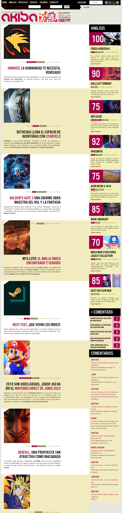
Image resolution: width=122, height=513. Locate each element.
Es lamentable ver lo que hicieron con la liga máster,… (104, 383)
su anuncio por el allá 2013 (35, 457)
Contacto (53, 2)
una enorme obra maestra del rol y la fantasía (35, 104)
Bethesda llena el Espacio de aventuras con (39, 70)
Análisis (12, 2)
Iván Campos (107, 259)
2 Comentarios (57, 440)
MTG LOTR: (41, 139)
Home (4, 2)
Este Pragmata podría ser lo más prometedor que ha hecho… (101, 442)
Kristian (51, 62)
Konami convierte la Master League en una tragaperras (104, 364)
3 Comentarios (57, 165)
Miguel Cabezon (49, 268)
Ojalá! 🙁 (94, 499)
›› (41, 509)
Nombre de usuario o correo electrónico (15, 7)
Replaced (96, 116)
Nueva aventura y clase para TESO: (34, 483)
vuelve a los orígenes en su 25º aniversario (33, 276)
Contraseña (45, 7)
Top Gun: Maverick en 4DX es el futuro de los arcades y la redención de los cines (104, 393)
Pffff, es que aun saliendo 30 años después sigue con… (105, 486)
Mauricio (51, 371)
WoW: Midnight (100, 219)
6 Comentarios (57, 371)
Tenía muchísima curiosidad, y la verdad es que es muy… (104, 413)
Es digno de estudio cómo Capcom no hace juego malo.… (103, 456)
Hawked (54, 43)
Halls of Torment (101, 84)
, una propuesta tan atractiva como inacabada (39, 242)
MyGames (7, 43)
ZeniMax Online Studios (26, 460)
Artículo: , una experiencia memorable (34, 448)
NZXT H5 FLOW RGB (101, 291)
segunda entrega (27, 389)
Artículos (23, 2)
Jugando (43, 2)
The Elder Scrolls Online (51, 352)
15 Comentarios (57, 234)
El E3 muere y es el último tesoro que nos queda (36, 311)
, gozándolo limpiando (34, 414)
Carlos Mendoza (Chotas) (47, 165)
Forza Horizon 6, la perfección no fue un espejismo (100, 326)
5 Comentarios (57, 62)
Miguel (25, 251)
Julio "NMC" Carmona (48, 199)
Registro (87, 7)
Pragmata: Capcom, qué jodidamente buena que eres (103, 437)
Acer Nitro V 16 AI (101, 186)
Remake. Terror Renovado (37, 380)
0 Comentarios (57, 130)
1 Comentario (57, 27)
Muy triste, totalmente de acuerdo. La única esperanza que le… (103, 369)
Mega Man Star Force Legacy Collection (103, 254)
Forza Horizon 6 (100, 49)
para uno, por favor (34, 345)
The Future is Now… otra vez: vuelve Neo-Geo (104, 466)
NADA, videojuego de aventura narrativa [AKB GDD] (100, 339)
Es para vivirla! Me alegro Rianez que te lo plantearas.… (104, 398)
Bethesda (28, 249)
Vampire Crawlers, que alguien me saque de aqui (100, 319)
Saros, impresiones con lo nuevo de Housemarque (99, 346)
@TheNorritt (50, 27)
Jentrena (51, 96)
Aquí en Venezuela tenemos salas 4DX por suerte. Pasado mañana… (104, 427)
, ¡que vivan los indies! (37, 171)
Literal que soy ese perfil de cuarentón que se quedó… (104, 471)
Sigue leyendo (96, 64)
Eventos (33, 2)
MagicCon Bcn (17, 146)
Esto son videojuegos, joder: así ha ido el (33, 208)
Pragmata (97, 151)
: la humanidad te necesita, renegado (34, 36)
